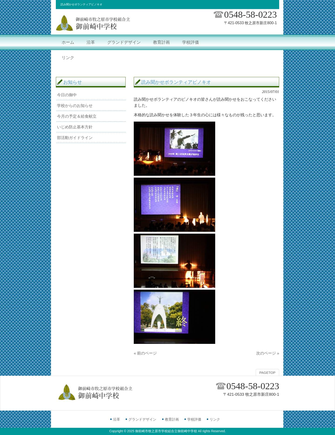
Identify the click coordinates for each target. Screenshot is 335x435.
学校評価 (194, 419)
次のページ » (267, 353)
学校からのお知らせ (75, 105)
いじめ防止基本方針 (75, 127)
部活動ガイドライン (75, 137)
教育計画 (172, 419)
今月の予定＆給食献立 (77, 116)
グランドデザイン (142, 419)
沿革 (116, 419)
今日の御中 (67, 95)
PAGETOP (267, 373)
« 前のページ (145, 353)
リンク (215, 419)
